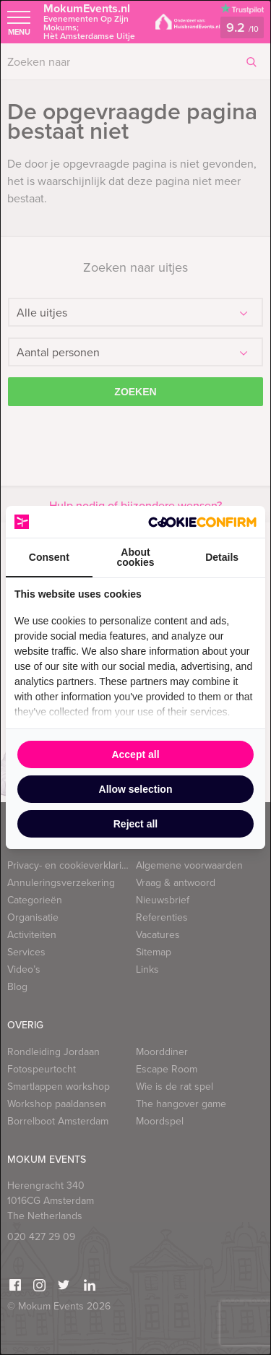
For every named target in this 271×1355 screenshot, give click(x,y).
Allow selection (136, 789)
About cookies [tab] (135, 557)
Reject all (135, 824)
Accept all (135, 754)
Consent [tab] (49, 557)
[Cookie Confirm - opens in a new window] (202, 522)
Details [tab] (221, 557)
